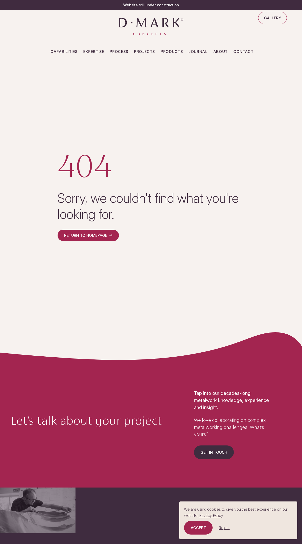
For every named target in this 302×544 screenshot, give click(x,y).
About (220, 51)
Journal (198, 51)
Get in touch (214, 452)
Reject (224, 527)
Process (119, 51)
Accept (198, 527)
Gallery (272, 18)
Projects (144, 51)
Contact (243, 51)
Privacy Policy (211, 515)
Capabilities (64, 51)
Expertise (93, 51)
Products (172, 51)
